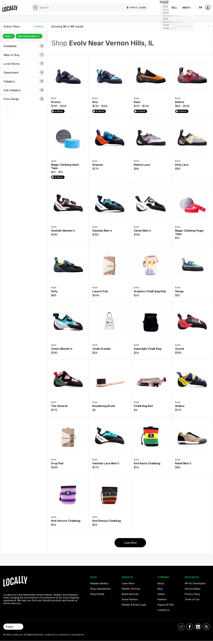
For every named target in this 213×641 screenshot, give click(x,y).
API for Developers (195, 583)
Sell (174, 7)
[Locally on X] (206, 626)
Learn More (128, 583)
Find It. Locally (133, 7)
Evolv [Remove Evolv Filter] (9, 36)
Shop (162, 7)
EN (200, 7)
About (186, 7)
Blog (159, 588)
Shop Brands (97, 594)
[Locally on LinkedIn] (198, 626)
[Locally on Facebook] (189, 626)
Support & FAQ (165, 604)
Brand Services (130, 594)
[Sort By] (193, 26)
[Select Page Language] (13, 627)
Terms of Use (192, 599)
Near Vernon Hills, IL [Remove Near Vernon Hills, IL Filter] (29, 36)
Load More (130, 542)
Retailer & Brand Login (134, 604)
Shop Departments (100, 588)
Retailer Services (131, 588)
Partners (162, 599)
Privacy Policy (192, 594)
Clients (161, 594)
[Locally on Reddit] (181, 626)
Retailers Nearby (99, 583)
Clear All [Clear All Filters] (38, 26)
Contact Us (163, 610)
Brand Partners (130, 599)
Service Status (193, 588)
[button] (24, 46)
